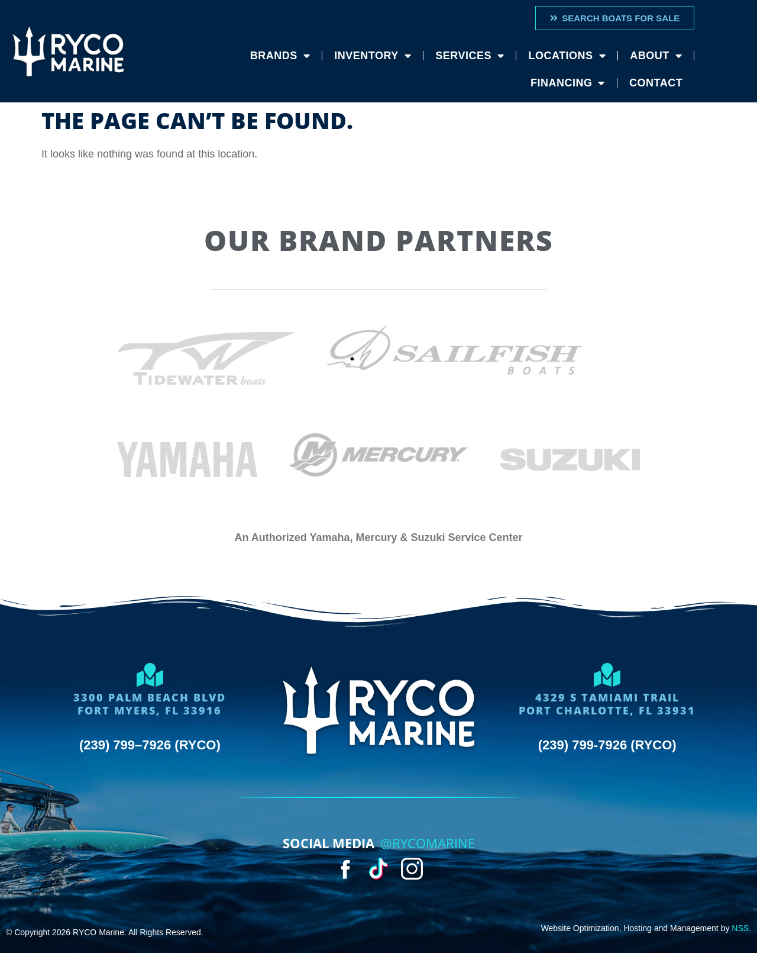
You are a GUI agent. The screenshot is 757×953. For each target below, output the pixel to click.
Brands (280, 55)
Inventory (372, 55)
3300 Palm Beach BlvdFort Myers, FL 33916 (149, 703)
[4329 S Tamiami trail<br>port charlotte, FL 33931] (607, 675)
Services (469, 55)
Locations (567, 55)
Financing (567, 83)
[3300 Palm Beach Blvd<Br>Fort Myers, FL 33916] (149, 675)
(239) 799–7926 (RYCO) (150, 745)
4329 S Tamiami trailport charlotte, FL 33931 (607, 703)
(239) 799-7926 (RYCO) (607, 745)
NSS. (741, 928)
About (656, 55)
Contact (655, 83)
